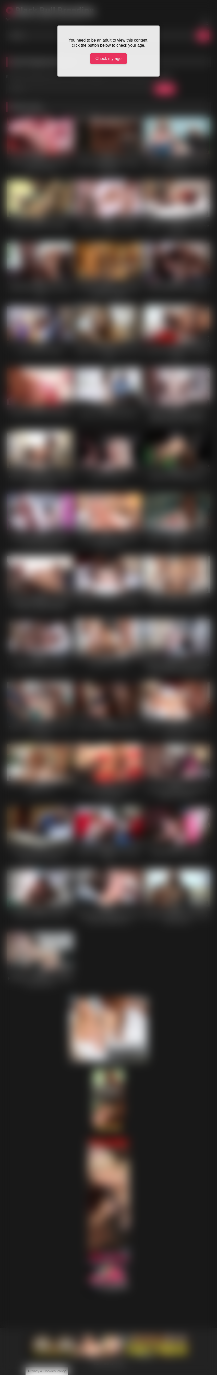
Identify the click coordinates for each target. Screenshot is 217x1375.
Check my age (108, 58)
